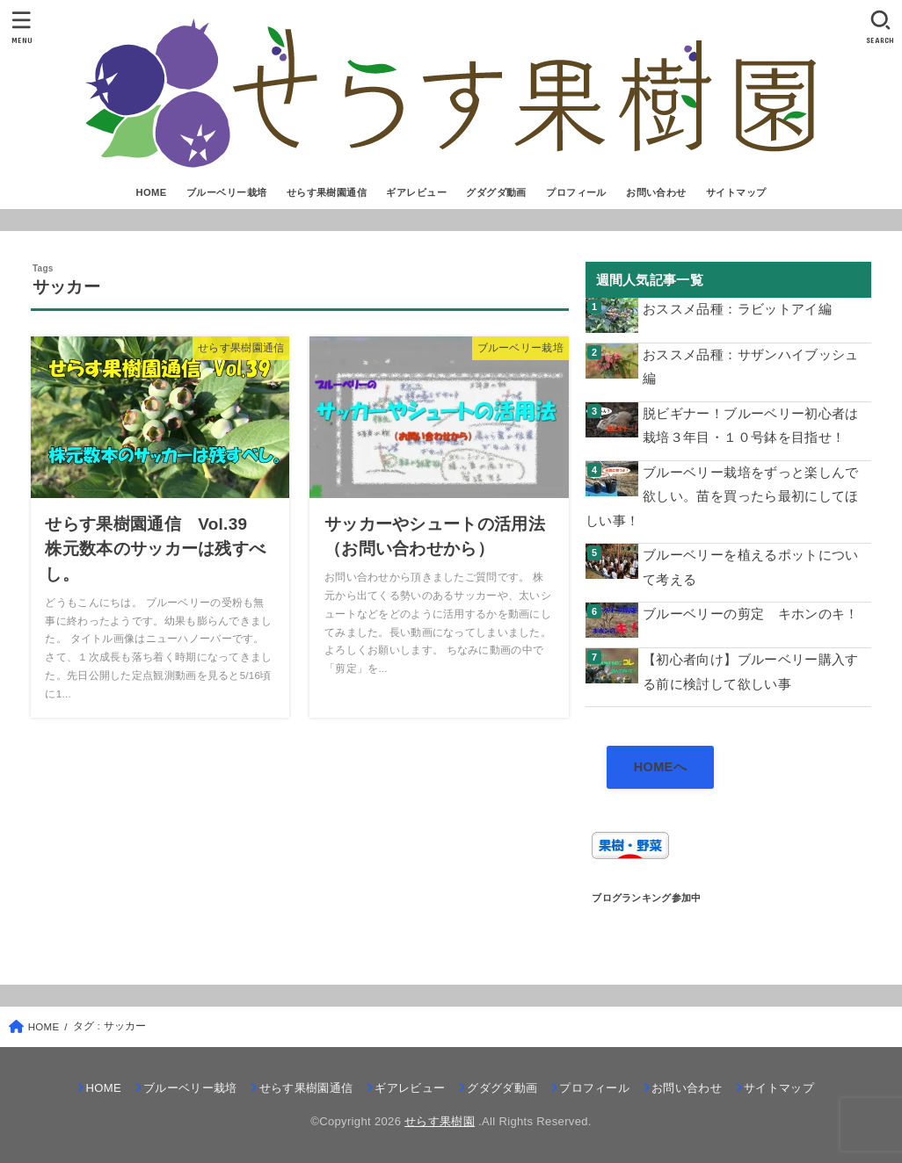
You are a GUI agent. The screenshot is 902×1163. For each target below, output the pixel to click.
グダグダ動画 (496, 192)
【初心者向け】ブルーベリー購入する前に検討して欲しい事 (751, 672)
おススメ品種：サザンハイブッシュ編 (751, 367)
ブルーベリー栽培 (226, 192)
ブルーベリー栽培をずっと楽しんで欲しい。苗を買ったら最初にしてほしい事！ (722, 497)
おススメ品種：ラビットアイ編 (737, 309)
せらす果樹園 (439, 1121)
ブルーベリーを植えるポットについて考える (751, 567)
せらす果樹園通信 (327, 192)
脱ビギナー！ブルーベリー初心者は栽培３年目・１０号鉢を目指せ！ (751, 426)
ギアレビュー (416, 192)
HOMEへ (660, 767)
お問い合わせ (656, 192)
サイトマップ (736, 192)
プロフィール (576, 192)
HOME (150, 192)
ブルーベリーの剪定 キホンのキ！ (751, 614)
